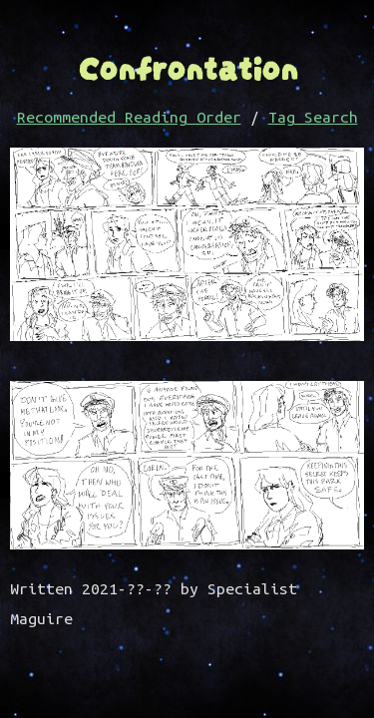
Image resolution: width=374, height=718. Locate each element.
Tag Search (313, 117)
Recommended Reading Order (129, 117)
